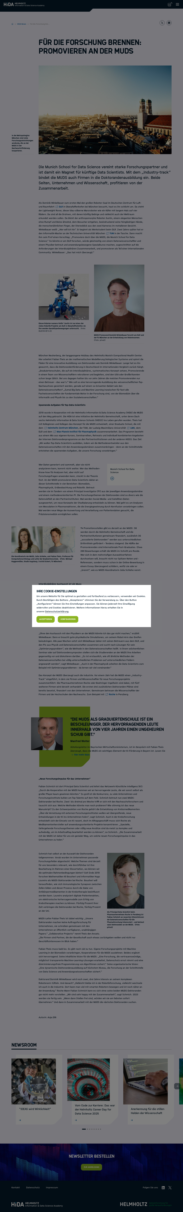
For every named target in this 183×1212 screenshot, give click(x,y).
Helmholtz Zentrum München (63, 427)
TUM (112, 233)
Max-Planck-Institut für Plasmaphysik (77, 431)
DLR (61, 206)
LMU (132, 427)
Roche (112, 694)
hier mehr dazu (82, 754)
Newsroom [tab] (23, 1045)
